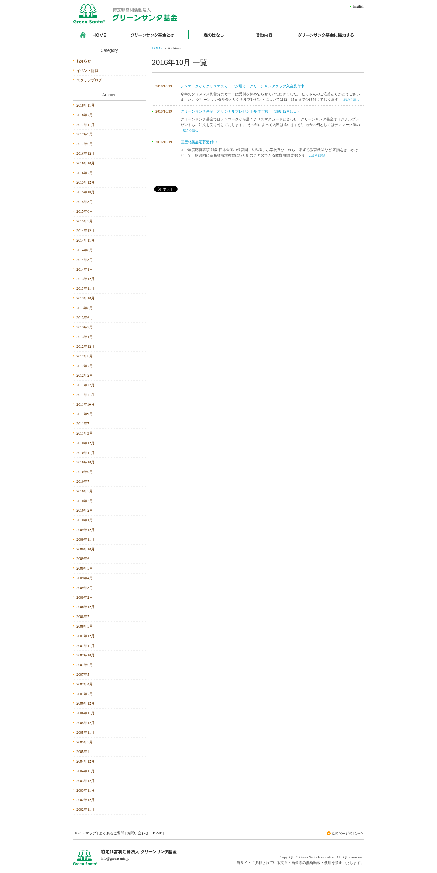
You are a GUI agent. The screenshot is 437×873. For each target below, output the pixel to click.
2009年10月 (85, 549)
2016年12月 (85, 153)
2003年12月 (85, 781)
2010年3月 (84, 501)
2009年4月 (84, 578)
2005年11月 (85, 732)
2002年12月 (85, 800)
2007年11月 (85, 646)
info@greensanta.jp (115, 858)
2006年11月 (85, 713)
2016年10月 (85, 163)
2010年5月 (84, 491)
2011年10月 (85, 404)
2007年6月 (84, 665)
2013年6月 (84, 318)
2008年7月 (84, 616)
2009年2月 (84, 597)
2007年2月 (84, 694)
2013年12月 (85, 279)
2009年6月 (84, 559)
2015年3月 (84, 221)
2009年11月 (85, 539)
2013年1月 (84, 337)
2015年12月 (85, 182)
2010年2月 (84, 510)
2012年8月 (84, 356)
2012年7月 (84, 366)
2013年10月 (85, 298)
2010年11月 (85, 453)
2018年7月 (84, 115)
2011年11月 (85, 395)
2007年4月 (84, 684)
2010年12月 (85, 443)
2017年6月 (84, 144)
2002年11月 (85, 809)
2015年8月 (84, 202)
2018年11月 (85, 105)
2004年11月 (85, 771)
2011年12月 (85, 385)
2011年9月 (84, 414)
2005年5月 (84, 742)
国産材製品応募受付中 (199, 142)
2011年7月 (84, 423)
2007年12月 (85, 636)
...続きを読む (350, 99)
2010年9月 (84, 472)
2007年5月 (84, 674)
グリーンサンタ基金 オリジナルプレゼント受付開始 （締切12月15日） (241, 111)
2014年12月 (85, 230)
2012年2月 (84, 375)
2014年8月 (84, 250)
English (358, 6)
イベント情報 (87, 71)
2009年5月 (84, 568)
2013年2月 (84, 327)
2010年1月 (84, 520)
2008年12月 (85, 607)
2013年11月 (85, 288)
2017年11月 (85, 125)
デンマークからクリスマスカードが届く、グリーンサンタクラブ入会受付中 (242, 86)
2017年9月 (84, 134)
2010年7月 (84, 481)
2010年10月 (85, 462)
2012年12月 (85, 346)
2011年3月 (84, 433)
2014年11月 (85, 240)
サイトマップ (85, 833)
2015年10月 (85, 192)
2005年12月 (85, 723)
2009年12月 (85, 530)
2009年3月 (84, 588)
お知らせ (83, 61)
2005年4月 (84, 751)
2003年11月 (85, 790)
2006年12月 (85, 703)
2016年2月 (84, 173)
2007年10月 (85, 655)
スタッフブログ (89, 80)
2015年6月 (84, 211)
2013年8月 (84, 308)
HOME (157, 48)
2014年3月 (84, 260)
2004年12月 (85, 761)
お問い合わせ (138, 833)
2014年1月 (84, 269)
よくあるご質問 (111, 833)
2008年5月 (84, 626)
